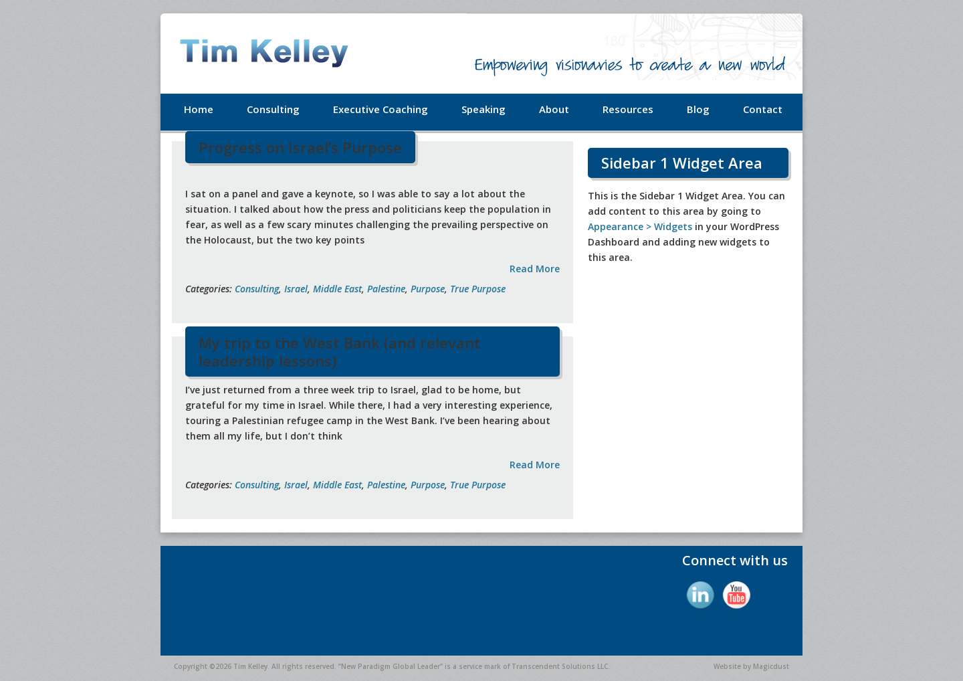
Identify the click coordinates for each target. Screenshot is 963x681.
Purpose (428, 288)
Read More (535, 268)
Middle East (337, 288)
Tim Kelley (281, 53)
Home (198, 109)
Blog (698, 109)
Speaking (483, 109)
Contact (762, 109)
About (554, 109)
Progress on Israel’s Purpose (300, 147)
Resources (628, 109)
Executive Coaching (380, 109)
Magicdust (771, 666)
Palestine (386, 288)
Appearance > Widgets (640, 226)
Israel (296, 288)
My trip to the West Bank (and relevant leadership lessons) (340, 351)
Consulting (273, 109)
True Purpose (478, 288)
